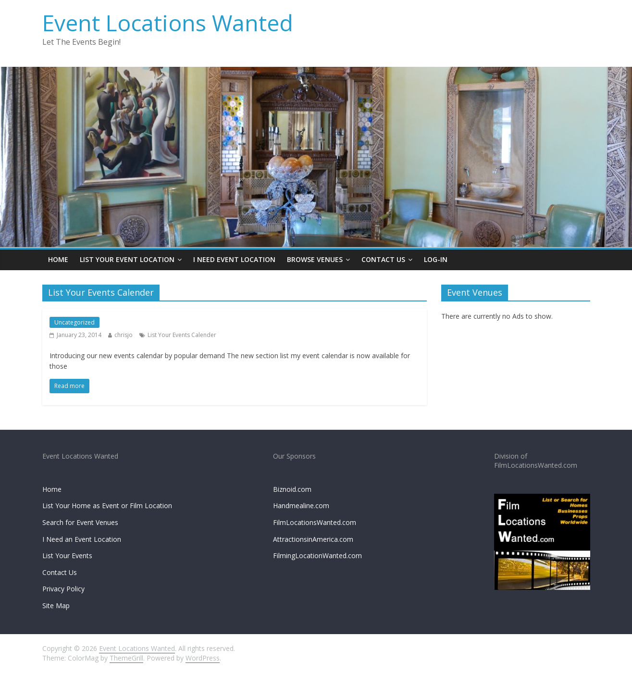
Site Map (56, 605)
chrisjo (123, 335)
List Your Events (67, 555)
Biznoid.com (292, 489)
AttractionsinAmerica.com (313, 539)
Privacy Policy (63, 588)
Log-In (435, 259)
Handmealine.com (301, 505)
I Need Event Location (234, 259)
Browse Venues (315, 259)
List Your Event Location (127, 259)
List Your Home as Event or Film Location (107, 505)
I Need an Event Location (81, 539)
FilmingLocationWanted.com (317, 555)
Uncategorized (74, 322)
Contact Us (383, 259)
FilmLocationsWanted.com (314, 522)
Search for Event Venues (80, 522)
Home (58, 259)
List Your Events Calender (182, 335)
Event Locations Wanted (167, 22)
